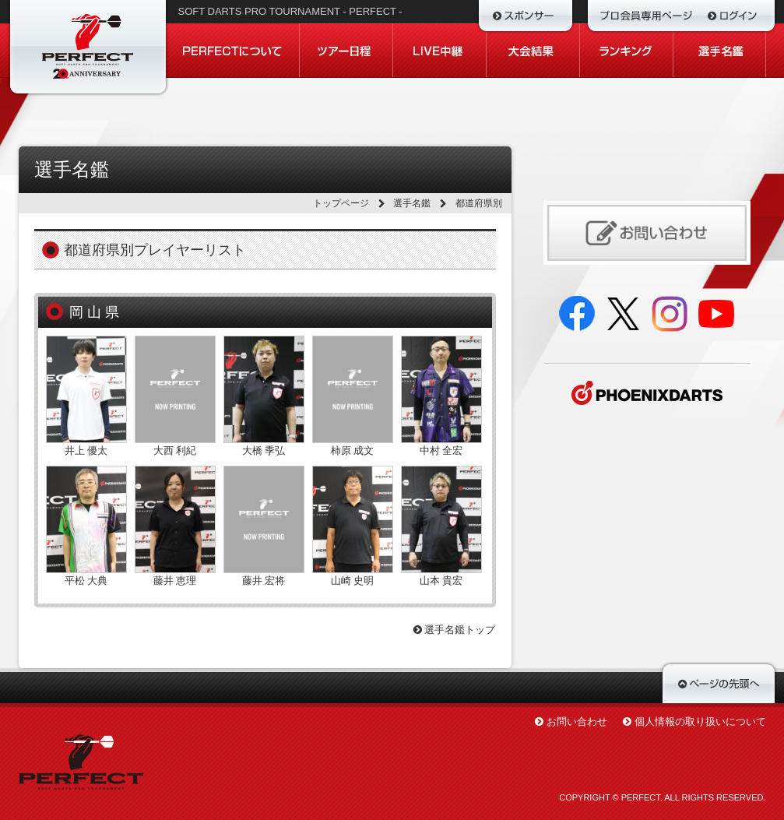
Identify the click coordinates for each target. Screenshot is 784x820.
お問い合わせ (577, 721)
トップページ (341, 203)
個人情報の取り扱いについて (700, 721)
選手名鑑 (412, 203)
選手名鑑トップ (454, 629)
